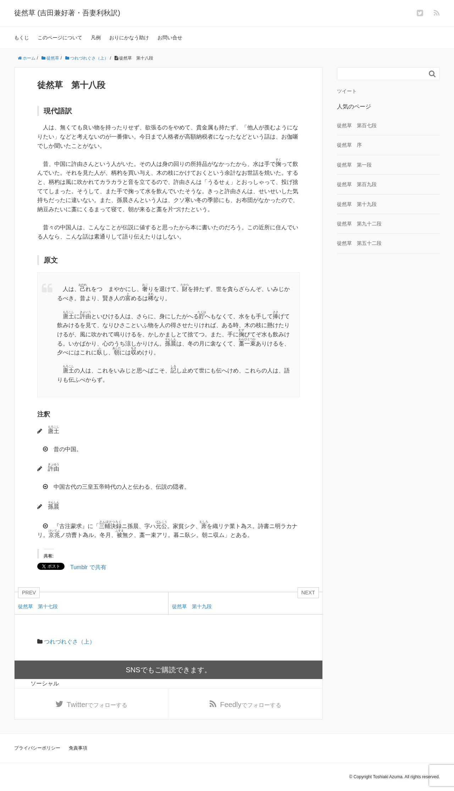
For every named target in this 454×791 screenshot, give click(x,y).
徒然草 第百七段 (357, 125)
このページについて (60, 37)
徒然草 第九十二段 (359, 223)
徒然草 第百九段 (357, 184)
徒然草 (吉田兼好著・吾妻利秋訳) (67, 13)
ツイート (347, 91)
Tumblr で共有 (88, 566)
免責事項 (78, 748)
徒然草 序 (349, 145)
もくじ (21, 37)
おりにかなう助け (129, 37)
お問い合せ (169, 37)
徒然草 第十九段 (357, 204)
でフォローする (97, 704)
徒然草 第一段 (354, 165)
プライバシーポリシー (37, 748)
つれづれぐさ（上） (69, 642)
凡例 (96, 37)
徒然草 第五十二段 (359, 243)
